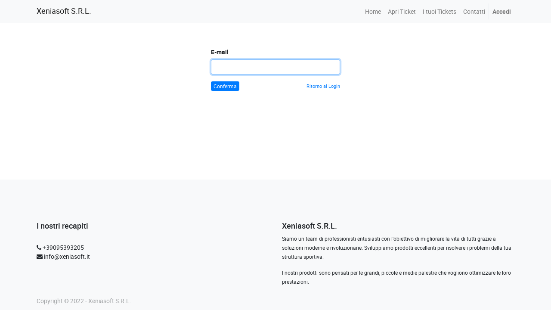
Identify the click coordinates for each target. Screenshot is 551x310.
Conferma (225, 86)
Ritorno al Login (323, 86)
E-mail (220, 52)
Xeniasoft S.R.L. (64, 11)
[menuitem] (373, 11)
